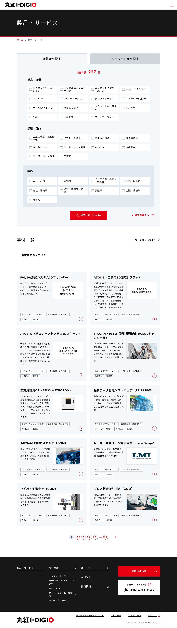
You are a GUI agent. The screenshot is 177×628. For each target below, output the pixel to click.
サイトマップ (134, 615)
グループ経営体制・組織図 (63, 595)
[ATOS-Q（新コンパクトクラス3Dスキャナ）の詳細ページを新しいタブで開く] (52, 355)
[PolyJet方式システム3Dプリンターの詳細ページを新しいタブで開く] (52, 298)
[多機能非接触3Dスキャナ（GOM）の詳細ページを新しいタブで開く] (52, 459)
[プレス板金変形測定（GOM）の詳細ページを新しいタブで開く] (125, 504)
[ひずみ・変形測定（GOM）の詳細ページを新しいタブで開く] (52, 504)
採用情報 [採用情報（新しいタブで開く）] (95, 586)
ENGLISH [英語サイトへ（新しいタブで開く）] (154, 615)
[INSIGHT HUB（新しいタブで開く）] (139, 587)
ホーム (20, 40)
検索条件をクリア (142, 215)
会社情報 (63, 568)
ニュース (95, 568)
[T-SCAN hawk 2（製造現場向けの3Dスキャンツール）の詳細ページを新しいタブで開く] (125, 355)
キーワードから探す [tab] (125, 59)
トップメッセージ (59, 576)
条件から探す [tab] (52, 59)
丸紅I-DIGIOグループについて (63, 582)
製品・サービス (31, 568)
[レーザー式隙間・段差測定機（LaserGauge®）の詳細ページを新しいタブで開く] (125, 459)
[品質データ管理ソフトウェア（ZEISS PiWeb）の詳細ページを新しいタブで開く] (125, 409)
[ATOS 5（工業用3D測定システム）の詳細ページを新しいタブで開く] (125, 298)
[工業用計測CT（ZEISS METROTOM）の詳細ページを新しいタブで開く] (52, 409)
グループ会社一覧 (59, 600)
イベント (95, 577)
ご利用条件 (116, 615)
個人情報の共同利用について (90, 615)
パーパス (54, 588)
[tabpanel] (88, 302)
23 (105, 537)
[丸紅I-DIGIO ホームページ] (20, 4)
